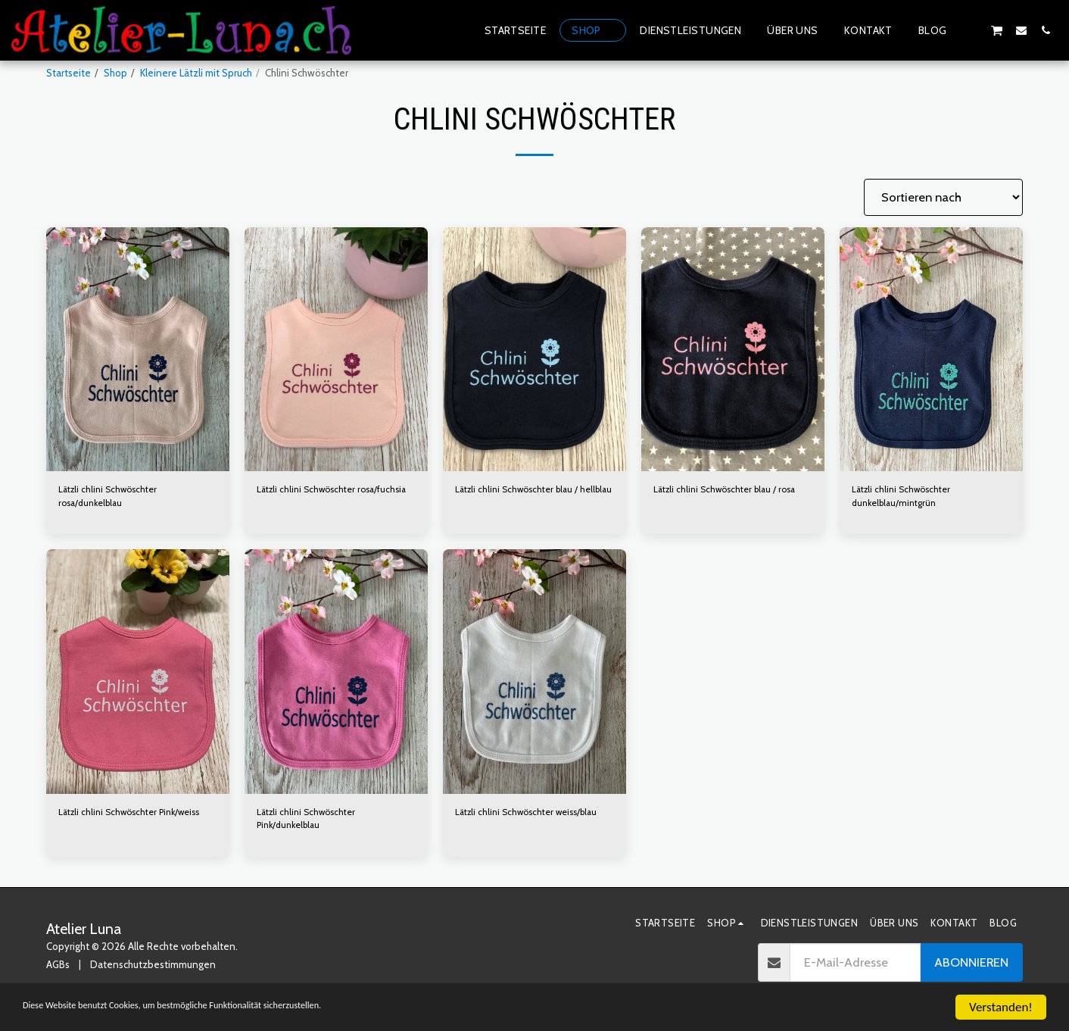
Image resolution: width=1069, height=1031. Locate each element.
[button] (972, 30)
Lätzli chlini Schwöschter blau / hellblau (522, 497)
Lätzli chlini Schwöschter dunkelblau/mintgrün (905, 497)
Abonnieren (971, 969)
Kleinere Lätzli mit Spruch (196, 73)
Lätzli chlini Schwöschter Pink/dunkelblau (310, 824)
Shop (115, 73)
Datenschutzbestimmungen (153, 971)
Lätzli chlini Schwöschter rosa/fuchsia (310, 497)
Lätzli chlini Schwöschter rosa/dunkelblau (112, 497)
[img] (137, 349)
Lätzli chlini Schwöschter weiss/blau (533, 817)
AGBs (58, 971)
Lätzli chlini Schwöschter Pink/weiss (136, 817)
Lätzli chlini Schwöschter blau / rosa (731, 490)
